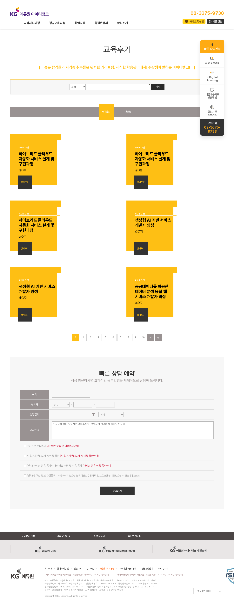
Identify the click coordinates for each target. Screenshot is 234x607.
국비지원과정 (32, 23)
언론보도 (77, 568)
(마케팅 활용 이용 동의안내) (97, 465)
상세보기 (25, 182)
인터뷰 (127, 112)
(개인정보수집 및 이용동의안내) (62, 445)
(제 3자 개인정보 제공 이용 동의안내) (79, 455)
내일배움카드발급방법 (212, 93)
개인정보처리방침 (106, 568)
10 (143, 337)
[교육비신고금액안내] (101, 574)
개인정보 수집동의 (51, 445)
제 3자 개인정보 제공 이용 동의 (61, 455)
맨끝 (158, 337)
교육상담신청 (28, 536)
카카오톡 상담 (197, 21)
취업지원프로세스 (212, 110)
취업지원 (80, 23)
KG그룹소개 (163, 568)
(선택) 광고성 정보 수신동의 (82, 475)
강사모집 (90, 568)
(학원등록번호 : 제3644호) (142, 574)
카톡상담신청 (63, 536)
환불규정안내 (147, 568)
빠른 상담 (217, 21)
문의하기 (117, 491)
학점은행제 (101, 23)
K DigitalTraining (212, 76)
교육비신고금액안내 (127, 568)
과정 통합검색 (212, 60)
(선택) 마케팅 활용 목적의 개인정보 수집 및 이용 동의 (68, 465)
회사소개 (48, 568)
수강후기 (106, 112)
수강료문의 (99, 536)
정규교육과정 (57, 23)
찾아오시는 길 (63, 568)
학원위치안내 (135, 536)
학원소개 (122, 23)
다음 (150, 337)
